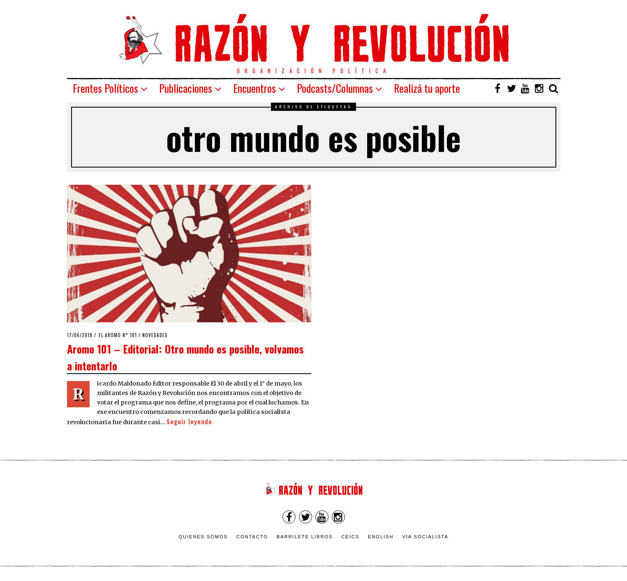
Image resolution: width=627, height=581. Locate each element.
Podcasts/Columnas (335, 88)
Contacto (252, 536)
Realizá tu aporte (427, 88)
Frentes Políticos (105, 88)
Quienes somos (203, 536)
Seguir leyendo (189, 421)
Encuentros (254, 88)
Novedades (155, 335)
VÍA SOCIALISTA (425, 536)
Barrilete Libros (305, 536)
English (380, 536)
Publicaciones (185, 88)
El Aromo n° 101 (118, 335)
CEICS (350, 536)
